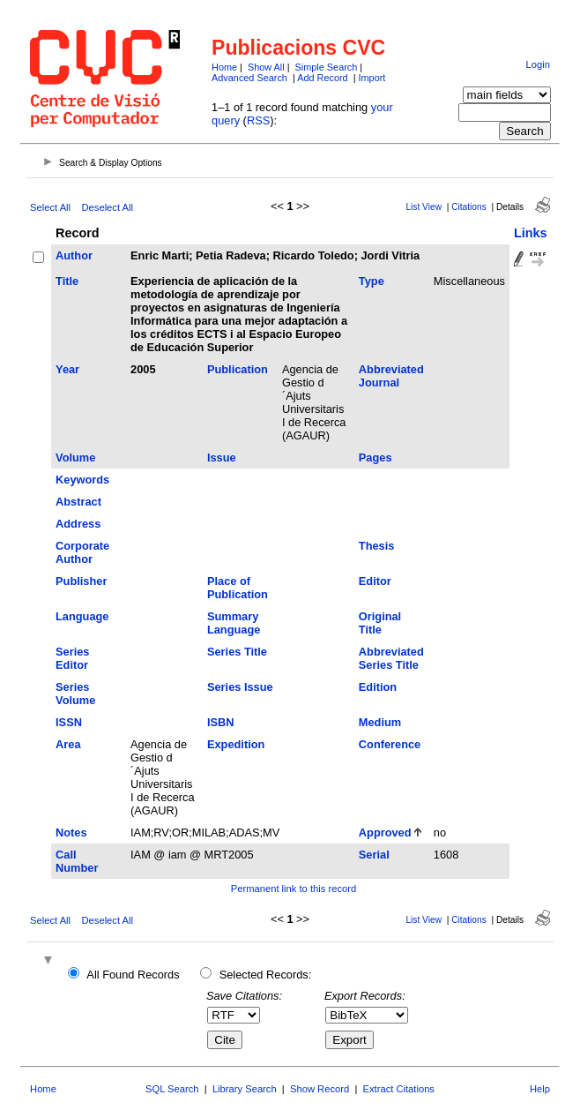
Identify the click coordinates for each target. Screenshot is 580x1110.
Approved (385, 832)
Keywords (82, 479)
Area (68, 744)
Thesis (377, 545)
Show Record (319, 1089)
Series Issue (240, 687)
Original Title (380, 623)
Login (538, 64)
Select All (50, 207)
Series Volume (75, 693)
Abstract (78, 501)
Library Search (244, 1089)
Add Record (322, 77)
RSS (258, 120)
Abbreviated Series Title (391, 658)
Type (371, 281)
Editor (375, 581)
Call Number (77, 861)
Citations (469, 207)
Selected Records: (265, 974)
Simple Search (326, 67)
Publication (237, 369)
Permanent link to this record (293, 888)
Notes (71, 832)
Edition (378, 687)
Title (67, 281)
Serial (374, 854)
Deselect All (107, 207)
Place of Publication (237, 587)
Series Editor (72, 658)
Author (74, 255)
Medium (380, 722)
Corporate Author (82, 552)
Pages (375, 457)
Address (78, 523)
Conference (389, 744)
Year (67, 369)
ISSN (69, 722)
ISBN (220, 722)
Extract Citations (399, 1089)
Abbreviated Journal (391, 376)
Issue (221, 457)
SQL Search (172, 1089)
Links (530, 233)
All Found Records (132, 974)
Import (372, 77)
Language (82, 616)
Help (540, 1089)
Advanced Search (249, 77)
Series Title (237, 651)
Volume (75, 457)
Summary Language (233, 623)
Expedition (235, 744)
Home (224, 67)
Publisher (81, 581)
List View (423, 207)
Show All (266, 67)
